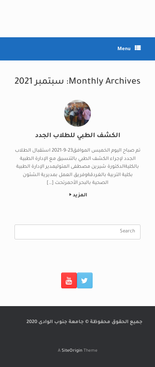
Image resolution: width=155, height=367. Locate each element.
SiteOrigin (72, 351)
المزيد (78, 195)
